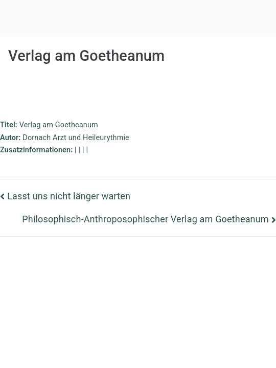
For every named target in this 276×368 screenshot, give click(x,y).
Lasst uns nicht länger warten (68, 196)
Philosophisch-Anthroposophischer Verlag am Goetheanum (145, 219)
